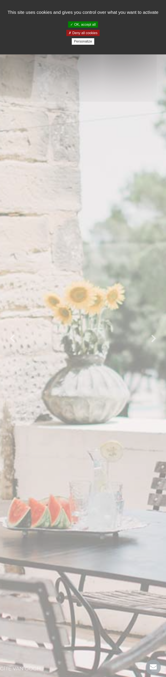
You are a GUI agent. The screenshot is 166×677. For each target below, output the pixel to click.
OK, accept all (83, 24)
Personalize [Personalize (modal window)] (83, 41)
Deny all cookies (83, 33)
